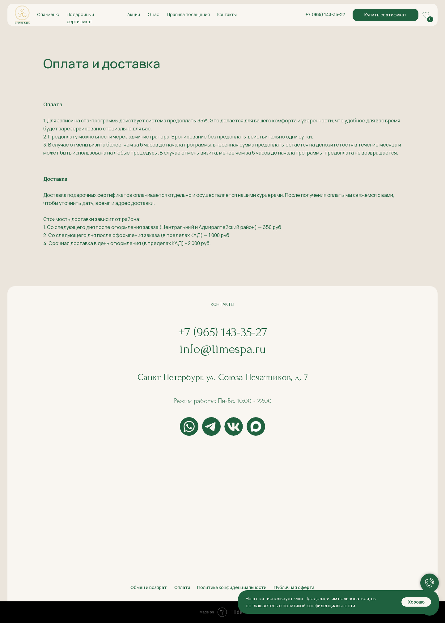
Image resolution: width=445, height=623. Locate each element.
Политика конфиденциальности (231, 587)
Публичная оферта (294, 587)
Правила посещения (188, 14)
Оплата (182, 587)
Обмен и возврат (148, 587)
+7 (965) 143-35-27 (325, 14)
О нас (153, 14)
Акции (133, 14)
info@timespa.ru (223, 349)
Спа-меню (48, 14)
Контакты (227, 14)
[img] (22, 15)
